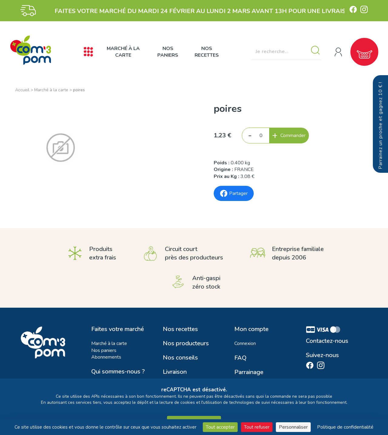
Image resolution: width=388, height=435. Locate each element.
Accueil (22, 90)
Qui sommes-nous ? (118, 371)
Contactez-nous (327, 341)
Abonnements (106, 357)
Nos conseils (180, 357)
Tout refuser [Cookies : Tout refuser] (256, 427)
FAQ (240, 358)
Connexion (245, 343)
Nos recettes (207, 52)
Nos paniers (167, 52)
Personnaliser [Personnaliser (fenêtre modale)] (293, 427)
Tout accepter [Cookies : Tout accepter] (220, 427)
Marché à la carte (123, 52)
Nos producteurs (186, 343)
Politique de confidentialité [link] (345, 427)
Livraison (175, 372)
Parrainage (248, 372)
